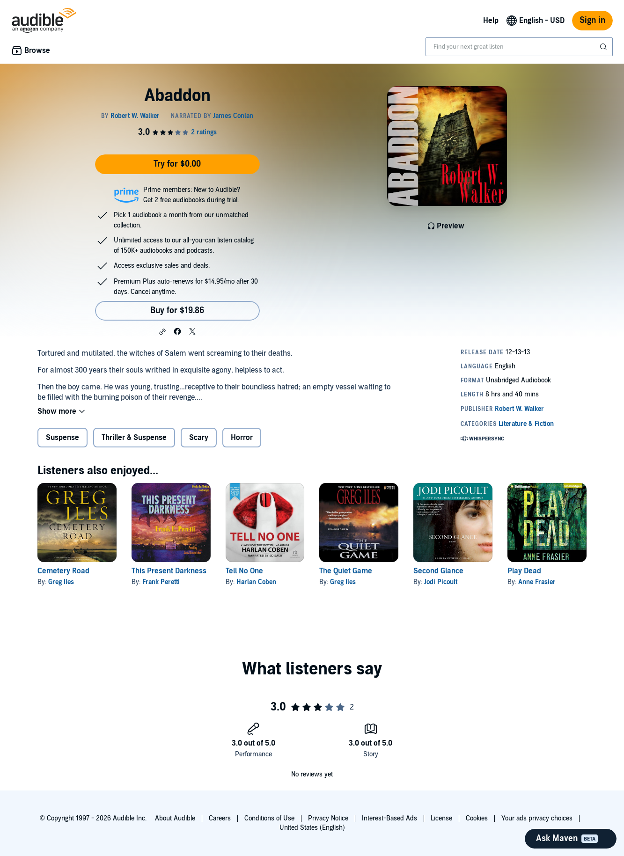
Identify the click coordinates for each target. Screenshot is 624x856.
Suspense (62, 437)
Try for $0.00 (177, 164)
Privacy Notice (328, 818)
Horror (242, 437)
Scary (198, 437)
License (441, 818)
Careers (220, 818)
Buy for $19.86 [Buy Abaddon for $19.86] (177, 310)
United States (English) (312, 828)
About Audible (175, 818)
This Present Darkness (169, 571)
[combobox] (519, 46)
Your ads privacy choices (537, 818)
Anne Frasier (537, 582)
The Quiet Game (345, 571)
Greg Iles (61, 582)
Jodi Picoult (440, 582)
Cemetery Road (63, 571)
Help (491, 20)
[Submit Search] (604, 46)
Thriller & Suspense (134, 437)
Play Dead (524, 571)
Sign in (592, 20)
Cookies (477, 818)
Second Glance (438, 571)
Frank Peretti (161, 582)
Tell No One (244, 571)
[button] (162, 332)
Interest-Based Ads (389, 818)
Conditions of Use (269, 818)
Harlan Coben (256, 582)
